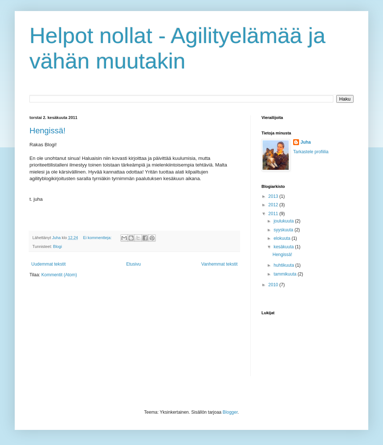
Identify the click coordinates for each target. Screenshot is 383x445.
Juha (306, 142)
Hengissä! (47, 130)
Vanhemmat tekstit (219, 264)
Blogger (230, 412)
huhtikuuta (284, 265)
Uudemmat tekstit (48, 264)
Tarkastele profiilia (310, 151)
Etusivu (133, 264)
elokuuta (283, 238)
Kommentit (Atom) (59, 274)
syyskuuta (284, 229)
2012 (274, 204)
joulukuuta (284, 221)
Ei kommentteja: (98, 237)
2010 (274, 284)
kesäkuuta (284, 246)
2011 (274, 213)
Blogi (57, 246)
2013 (274, 196)
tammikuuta (286, 274)
